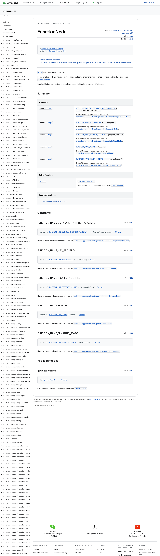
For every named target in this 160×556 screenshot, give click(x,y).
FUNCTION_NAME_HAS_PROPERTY (88, 123)
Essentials (27, 3)
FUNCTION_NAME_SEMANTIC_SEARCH (90, 159)
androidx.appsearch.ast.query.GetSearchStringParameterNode (103, 117)
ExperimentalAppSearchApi (52, 49)
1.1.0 (131, 36)
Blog (97, 3)
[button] (14, 40)
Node (64, 51)
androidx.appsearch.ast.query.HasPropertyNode (97, 129)
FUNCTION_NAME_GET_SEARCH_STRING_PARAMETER (95, 108)
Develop (56, 23)
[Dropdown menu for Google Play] (87, 2)
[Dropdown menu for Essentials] (35, 2)
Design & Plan (45, 3)
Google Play (79, 3)
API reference (9, 11)
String (48, 108)
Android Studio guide (125, 551)
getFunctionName (85, 181)
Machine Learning (60, 553)
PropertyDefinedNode (92, 62)
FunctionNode (54, 51)
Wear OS (78, 553)
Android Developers (43, 23)
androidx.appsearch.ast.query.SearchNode (94, 153)
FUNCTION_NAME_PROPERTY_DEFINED (90, 135)
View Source (126, 33)
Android (36, 549)
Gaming (57, 549)
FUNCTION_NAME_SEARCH (85, 147)
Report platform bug (146, 549)
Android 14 (100, 553)
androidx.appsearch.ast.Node (57, 201)
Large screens (80, 549)
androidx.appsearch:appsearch (122, 30)
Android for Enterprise (41, 553)
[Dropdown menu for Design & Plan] (54, 2)
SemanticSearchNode (122, 62)
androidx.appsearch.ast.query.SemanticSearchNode (98, 165)
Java (131, 39)
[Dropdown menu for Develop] (69, 2)
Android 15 (100, 549)
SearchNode (107, 62)
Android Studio (150, 3)
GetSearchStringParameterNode (53, 62)
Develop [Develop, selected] (62, 3)
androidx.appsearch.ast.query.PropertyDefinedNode (99, 141)
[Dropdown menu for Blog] (102, 2)
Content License (95, 399)
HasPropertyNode (75, 62)
